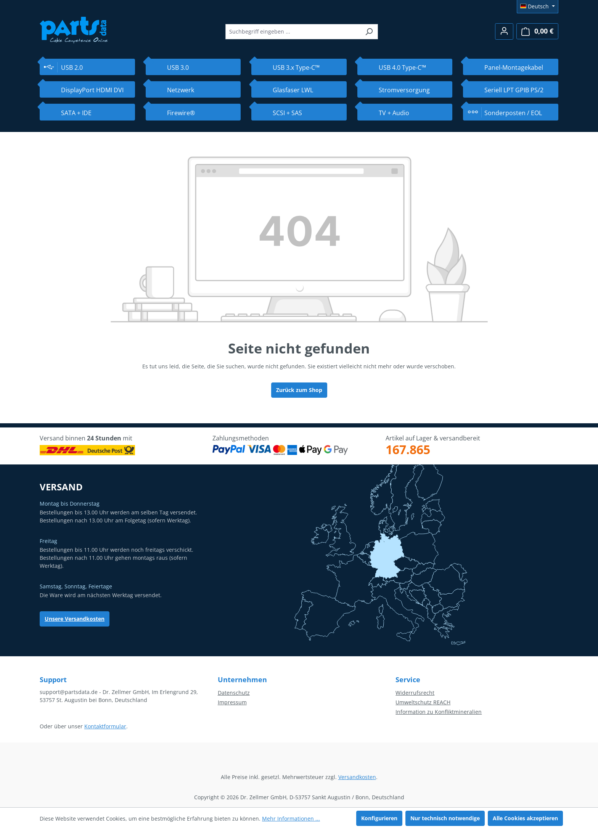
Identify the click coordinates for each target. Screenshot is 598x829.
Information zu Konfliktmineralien (438, 711)
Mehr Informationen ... (291, 818)
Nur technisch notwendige (445, 818)
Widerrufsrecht (414, 692)
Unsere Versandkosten (74, 618)
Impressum (232, 702)
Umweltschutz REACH (422, 702)
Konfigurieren (379, 818)
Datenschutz (234, 692)
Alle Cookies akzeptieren (525, 818)
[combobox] (292, 31)
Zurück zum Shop (299, 390)
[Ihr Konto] (504, 31)
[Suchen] (369, 31)
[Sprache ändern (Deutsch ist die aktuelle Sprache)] (537, 6)
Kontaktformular (105, 726)
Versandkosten (357, 777)
